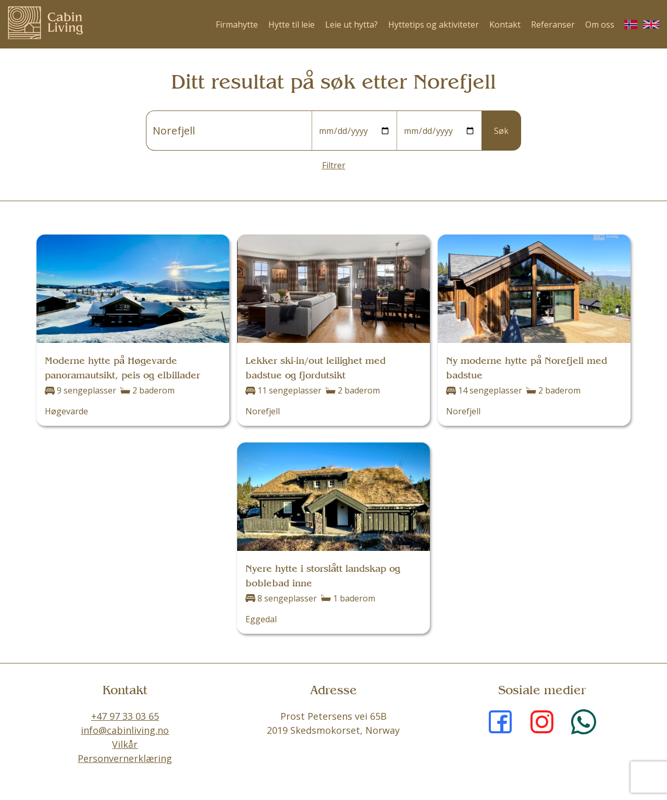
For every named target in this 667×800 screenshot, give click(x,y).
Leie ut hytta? (351, 24)
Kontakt (505, 24)
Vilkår (125, 744)
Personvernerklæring (125, 758)
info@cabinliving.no (125, 730)
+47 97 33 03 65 (125, 716)
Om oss (599, 24)
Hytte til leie (291, 24)
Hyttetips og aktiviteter (433, 24)
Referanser (553, 24)
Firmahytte (237, 24)
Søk (501, 131)
